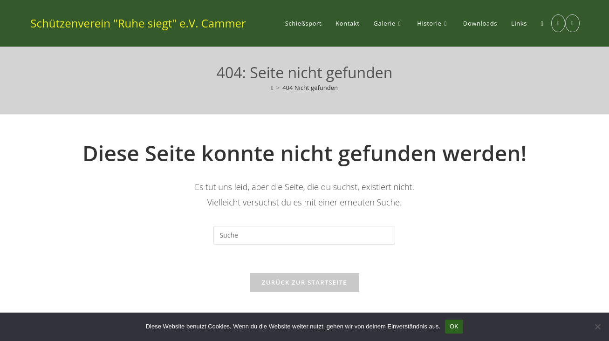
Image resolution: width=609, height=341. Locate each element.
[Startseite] (272, 87)
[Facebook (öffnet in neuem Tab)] (558, 23)
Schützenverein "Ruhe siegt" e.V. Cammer (138, 23)
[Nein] (597, 326)
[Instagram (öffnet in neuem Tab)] (572, 23)
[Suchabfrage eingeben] (304, 235)
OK (454, 326)
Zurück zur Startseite (304, 282)
